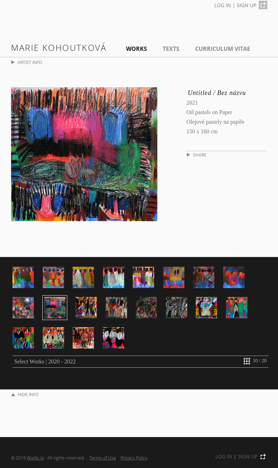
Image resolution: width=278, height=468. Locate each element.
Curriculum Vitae (222, 49)
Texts (171, 49)
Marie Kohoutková (59, 47)
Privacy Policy (134, 458)
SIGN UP (246, 5)
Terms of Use (102, 458)
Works (136, 49)
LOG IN (222, 5)
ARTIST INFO (26, 62)
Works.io (35, 458)
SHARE (196, 155)
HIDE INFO (24, 395)
